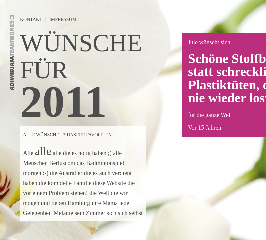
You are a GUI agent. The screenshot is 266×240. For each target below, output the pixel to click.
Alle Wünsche (41, 134)
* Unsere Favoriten (87, 134)
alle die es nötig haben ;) (82, 153)
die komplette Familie (65, 183)
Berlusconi (62, 163)
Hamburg (78, 203)
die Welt (99, 193)
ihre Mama (105, 203)
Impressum (62, 19)
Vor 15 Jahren (204, 127)
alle (43, 151)
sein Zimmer (90, 213)
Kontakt (31, 19)
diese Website (109, 183)
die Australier (66, 173)
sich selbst (130, 213)
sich (111, 213)
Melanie (63, 213)
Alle (28, 153)
